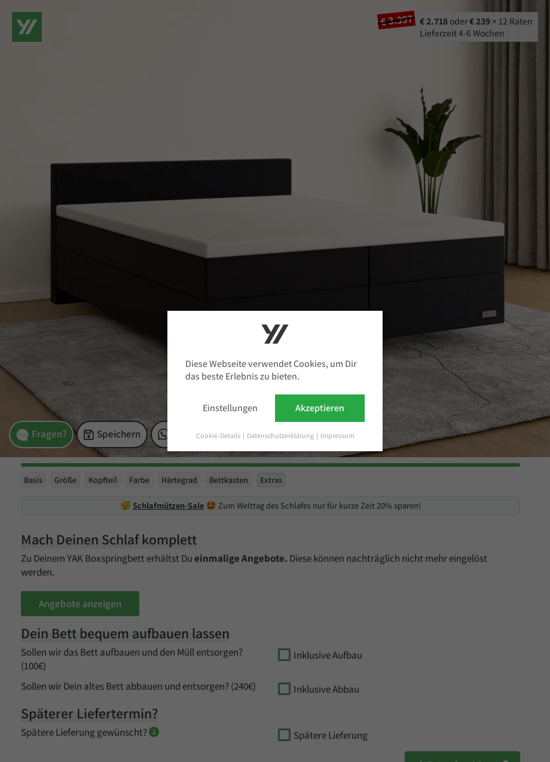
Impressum (337, 435)
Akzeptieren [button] (319, 408)
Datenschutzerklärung (281, 435)
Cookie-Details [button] (219, 435)
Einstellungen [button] (230, 408)
